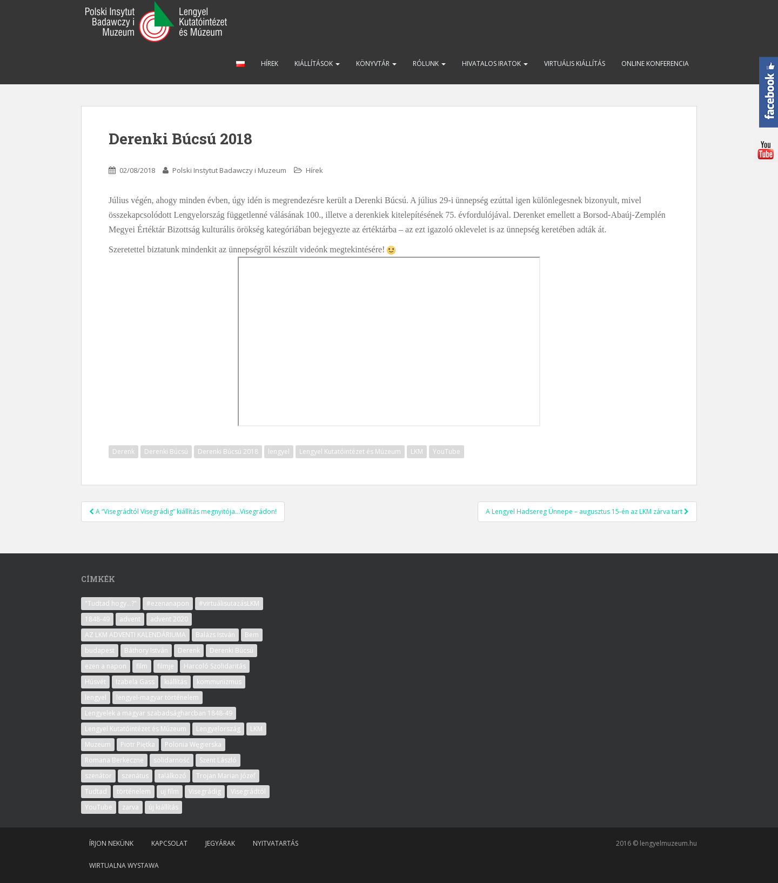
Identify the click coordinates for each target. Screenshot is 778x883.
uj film (169, 791)
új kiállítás (163, 807)
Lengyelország (218, 728)
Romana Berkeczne (114, 760)
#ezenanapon (167, 603)
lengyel (279, 451)
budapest (100, 650)
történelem (134, 791)
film (141, 666)
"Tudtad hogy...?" (111, 603)
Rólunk (429, 63)
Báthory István (146, 650)
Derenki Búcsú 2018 (228, 451)
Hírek (269, 63)
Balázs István (215, 634)
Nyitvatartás (275, 843)
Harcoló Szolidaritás (215, 666)
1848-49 (97, 619)
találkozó (172, 775)
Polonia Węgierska (193, 744)
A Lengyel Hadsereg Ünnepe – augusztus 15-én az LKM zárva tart (587, 511)
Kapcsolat (169, 843)
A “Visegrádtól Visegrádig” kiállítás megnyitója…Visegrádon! (183, 511)
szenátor (98, 775)
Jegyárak (220, 843)
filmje (165, 666)
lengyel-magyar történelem (157, 697)
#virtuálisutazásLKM (229, 603)
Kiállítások (317, 63)
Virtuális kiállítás (574, 63)
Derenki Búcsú (166, 451)
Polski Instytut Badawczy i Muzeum (229, 170)
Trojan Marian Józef (226, 775)
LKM (417, 451)
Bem (252, 634)
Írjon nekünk (111, 843)
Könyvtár (376, 63)
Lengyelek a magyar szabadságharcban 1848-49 (158, 713)
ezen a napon (105, 666)
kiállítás (175, 681)
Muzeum (98, 744)
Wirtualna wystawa (124, 865)
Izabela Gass (135, 681)
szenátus (135, 775)
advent (129, 619)
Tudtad (96, 791)
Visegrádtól (248, 791)
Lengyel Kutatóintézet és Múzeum (350, 451)
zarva (130, 807)
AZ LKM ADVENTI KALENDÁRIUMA (135, 634)
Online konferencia (655, 63)
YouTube (446, 451)
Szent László (218, 760)
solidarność (171, 760)
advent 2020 (169, 619)
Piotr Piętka (137, 744)
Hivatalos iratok (495, 63)
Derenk (123, 451)
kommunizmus (219, 681)
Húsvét (95, 681)
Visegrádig (205, 791)
